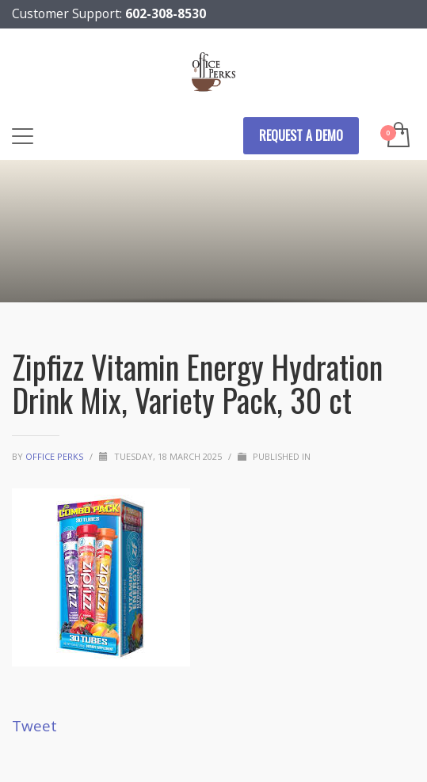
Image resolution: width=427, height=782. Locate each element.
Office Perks (55, 456)
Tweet (34, 726)
